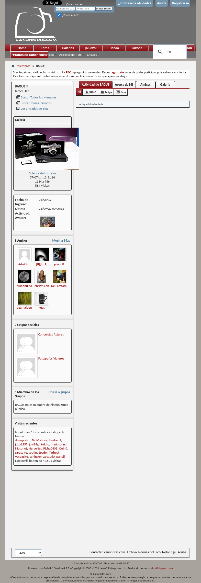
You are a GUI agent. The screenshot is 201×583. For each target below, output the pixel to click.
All (79, 92)
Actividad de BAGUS (95, 84)
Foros (45, 48)
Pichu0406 (50, 448)
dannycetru (22, 440)
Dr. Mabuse (39, 440)
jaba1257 (21, 444)
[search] (169, 52)
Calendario (29, 54)
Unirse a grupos (59, 392)
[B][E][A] (42, 264)
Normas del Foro (149, 552)
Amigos (145, 84)
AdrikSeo (24, 264)
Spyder (43, 452)
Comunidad (46, 54)
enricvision (42, 286)
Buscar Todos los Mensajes (36, 97)
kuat (42, 307)
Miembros (23, 66)
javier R (59, 264)
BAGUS (93, 92)
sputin (33, 452)
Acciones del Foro (70, 54)
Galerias (68, 48)
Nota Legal (169, 552)
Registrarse (180, 3)
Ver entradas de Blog (32, 108)
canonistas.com (114, 552)
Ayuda (161, 3)
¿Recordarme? (67, 15)
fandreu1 (55, 440)
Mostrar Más (61, 240)
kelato (45, 444)
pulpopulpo (24, 286)
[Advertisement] (106, 509)
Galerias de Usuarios (42, 173)
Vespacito (21, 456)
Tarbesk (54, 452)
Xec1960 (49, 456)
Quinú (63, 448)
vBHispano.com (164, 568)
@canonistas (74, 4)
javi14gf (34, 444)
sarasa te (21, 452)
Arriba (182, 552)
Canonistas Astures (51, 334)
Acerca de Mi (124, 84)
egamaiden (24, 307)
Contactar (96, 552)
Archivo (132, 552)
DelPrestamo (60, 286)
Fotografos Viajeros (51, 358)
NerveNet (35, 448)
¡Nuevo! (91, 48)
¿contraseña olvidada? (134, 3)
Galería (165, 84)
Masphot (21, 448)
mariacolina (58, 444)
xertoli (60, 456)
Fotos (123, 92)
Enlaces (92, 54)
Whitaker (36, 456)
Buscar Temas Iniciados (34, 103)
